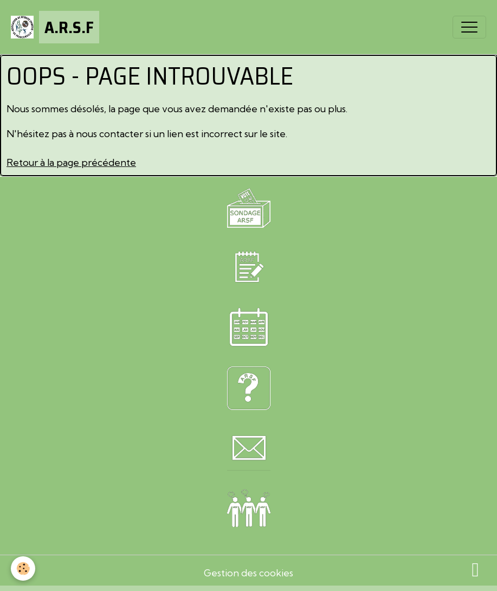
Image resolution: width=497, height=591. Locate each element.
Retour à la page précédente (71, 162)
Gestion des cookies (248, 573)
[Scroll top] (475, 569)
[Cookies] (23, 568)
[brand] (55, 27)
